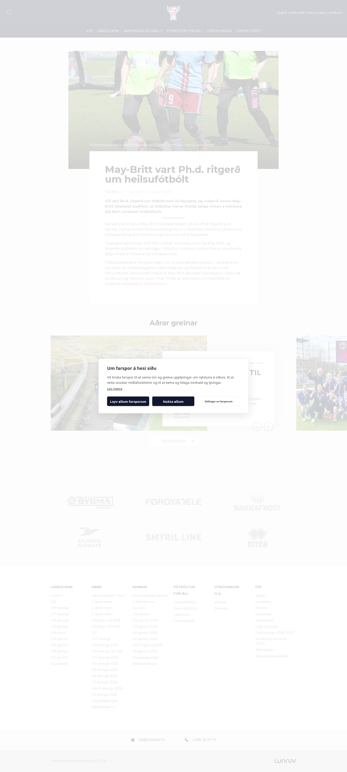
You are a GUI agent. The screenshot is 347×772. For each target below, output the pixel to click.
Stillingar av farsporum (219, 401)
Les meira (114, 388)
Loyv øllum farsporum (128, 401)
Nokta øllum (173, 401)
